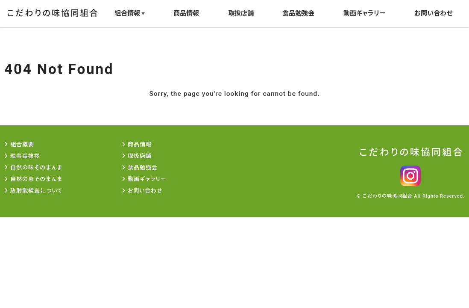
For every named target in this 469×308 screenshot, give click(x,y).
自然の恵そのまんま (36, 179)
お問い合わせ (433, 13)
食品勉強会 (298, 13)
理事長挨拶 (25, 156)
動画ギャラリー (364, 13)
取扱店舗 (239, 13)
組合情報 (125, 13)
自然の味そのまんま (36, 167)
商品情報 (185, 13)
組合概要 (22, 144)
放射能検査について (36, 190)
